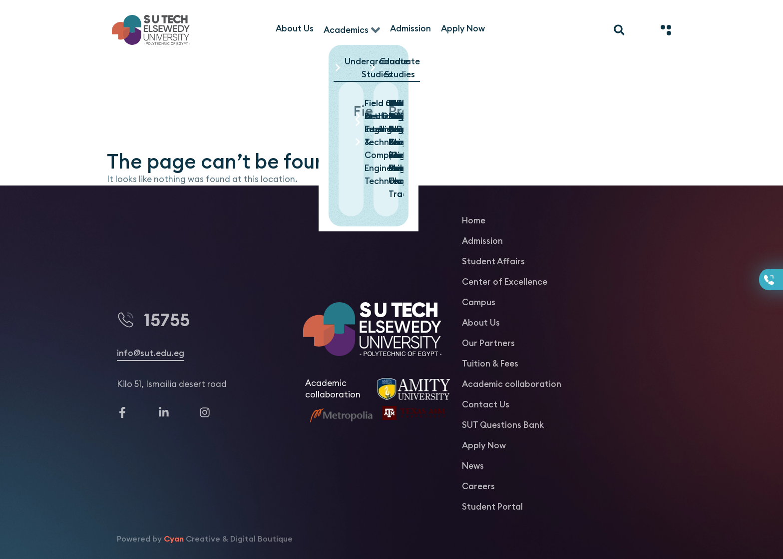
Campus (478, 302)
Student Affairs (493, 261)
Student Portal (492, 506)
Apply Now (484, 445)
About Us (481, 322)
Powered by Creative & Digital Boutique (205, 539)
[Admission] (410, 28)
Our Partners (488, 343)
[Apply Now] (463, 28)
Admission (482, 240)
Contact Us (485, 404)
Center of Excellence (504, 281)
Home (473, 220)
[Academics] (352, 30)
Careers (478, 486)
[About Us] (295, 28)
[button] (394, 68)
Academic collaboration (511, 383)
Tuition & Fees (490, 363)
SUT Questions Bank (503, 424)
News (473, 465)
